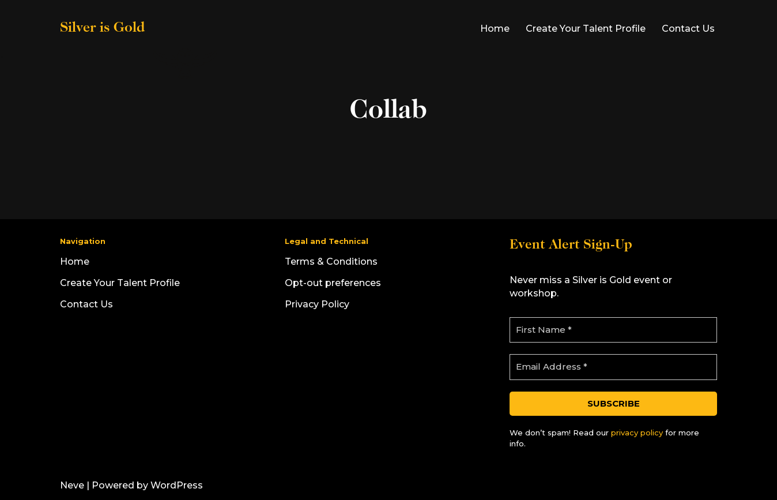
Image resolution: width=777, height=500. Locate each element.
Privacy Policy (317, 304)
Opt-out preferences (333, 282)
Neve (72, 485)
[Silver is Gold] (140, 28)
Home (495, 28)
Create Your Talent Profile (586, 28)
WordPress (176, 485)
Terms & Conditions (331, 261)
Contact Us (688, 28)
